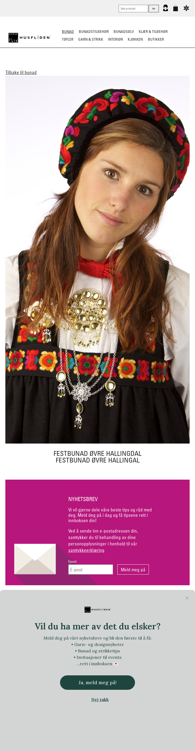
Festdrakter (144, 65)
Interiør (115, 39)
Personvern (118, 599)
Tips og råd (97, 73)
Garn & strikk (90, 39)
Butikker (156, 39)
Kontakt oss (35, 599)
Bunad (68, 31)
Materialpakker (95, 65)
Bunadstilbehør (94, 31)
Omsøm (121, 65)
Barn (71, 65)
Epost (72, 562)
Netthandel (76, 599)
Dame (42, 65)
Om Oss (160, 599)
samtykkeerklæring (86, 550)
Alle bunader (20, 65)
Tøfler (67, 39)
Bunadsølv (124, 31)
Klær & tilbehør (153, 31)
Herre (56, 65)
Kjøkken (135, 39)
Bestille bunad (174, 65)
